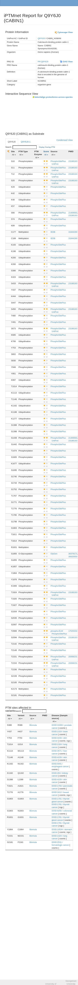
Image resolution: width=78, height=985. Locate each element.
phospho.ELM (57, 631)
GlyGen (54, 554)
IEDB (53, 232)
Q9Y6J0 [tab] (12, 142)
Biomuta (33, 725)
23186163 (72, 161)
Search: (21, 147)
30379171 (72, 554)
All (14, 155)
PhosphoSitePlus (58, 161)
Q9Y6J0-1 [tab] (26, 142)
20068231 (72, 656)
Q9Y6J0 (41, 38)
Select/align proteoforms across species (52, 97)
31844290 (72, 232)
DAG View (66, 61)
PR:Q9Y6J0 (43, 61)
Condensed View (64, 140)
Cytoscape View (64, 32)
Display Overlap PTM (47, 147)
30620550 (72, 556)
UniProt (55, 164)
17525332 (72, 631)
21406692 (72, 213)
